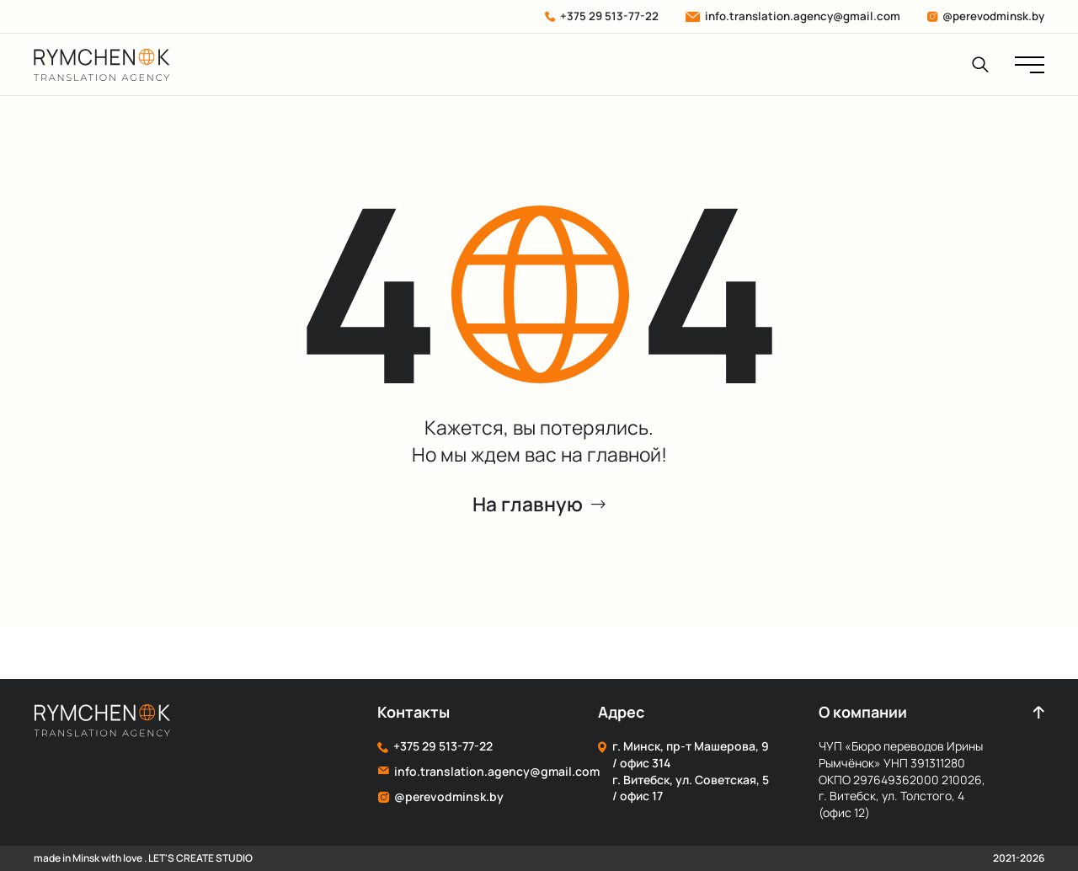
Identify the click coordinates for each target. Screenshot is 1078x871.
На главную (539, 505)
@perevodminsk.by (985, 16)
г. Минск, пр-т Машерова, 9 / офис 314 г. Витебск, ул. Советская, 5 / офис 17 (683, 771)
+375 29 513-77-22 (602, 16)
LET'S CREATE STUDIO (200, 858)
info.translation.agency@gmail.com (792, 16)
